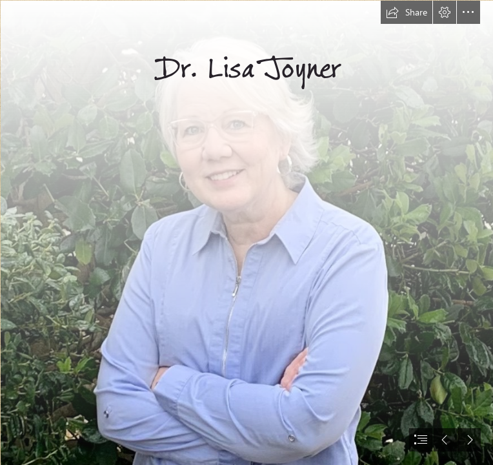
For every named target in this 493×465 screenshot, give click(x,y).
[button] (406, 12)
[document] (246, 232)
